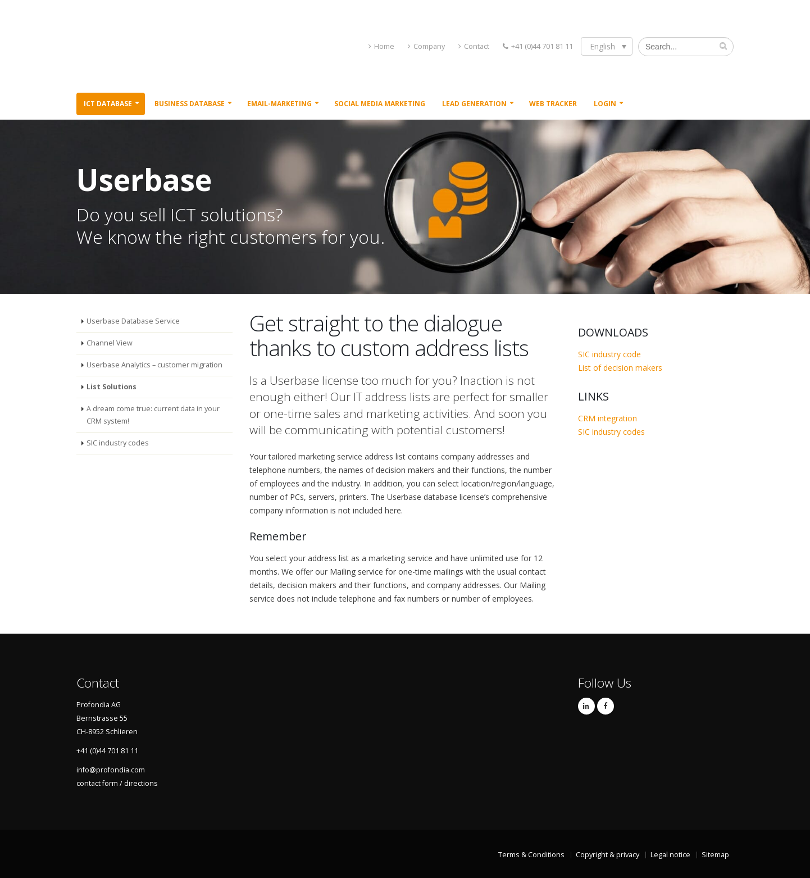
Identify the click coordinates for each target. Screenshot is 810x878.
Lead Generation (474, 103)
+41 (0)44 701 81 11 (542, 46)
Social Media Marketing (379, 103)
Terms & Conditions (531, 854)
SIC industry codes (118, 443)
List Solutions (111, 387)
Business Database (189, 103)
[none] (606, 46)
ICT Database (108, 103)
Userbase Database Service (133, 321)
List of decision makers (620, 367)
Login (605, 103)
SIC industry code (609, 354)
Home (384, 46)
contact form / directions (117, 783)
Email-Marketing (279, 103)
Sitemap (715, 854)
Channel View (110, 343)
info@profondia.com (110, 770)
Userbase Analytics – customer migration (154, 365)
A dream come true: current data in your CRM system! (153, 415)
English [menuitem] (602, 46)
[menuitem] (606, 46)
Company (429, 46)
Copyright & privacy (607, 854)
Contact (476, 46)
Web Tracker (553, 103)
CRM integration (607, 418)
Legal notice (670, 854)
